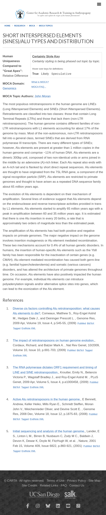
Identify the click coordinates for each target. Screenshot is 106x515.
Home (7, 26)
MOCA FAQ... (38, 86)
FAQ (64, 485)
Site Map (94, 480)
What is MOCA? (40, 82)
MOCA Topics (46, 26)
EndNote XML (29, 328)
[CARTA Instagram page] (37, 508)
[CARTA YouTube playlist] (68, 508)
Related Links (49, 485)
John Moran (43, 96)
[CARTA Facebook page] (27, 508)
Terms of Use (56, 480)
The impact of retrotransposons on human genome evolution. (53, 340)
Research (19, 26)
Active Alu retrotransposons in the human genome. (47, 399)
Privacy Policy (76, 480)
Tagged (16, 328)
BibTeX (90, 323)
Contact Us (76, 485)
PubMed (82, 323)
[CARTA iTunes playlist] (78, 505)
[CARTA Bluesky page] (48, 508)
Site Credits (29, 485)
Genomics (9, 88)
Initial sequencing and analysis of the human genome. (49, 431)
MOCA (32, 26)
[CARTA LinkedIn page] (58, 508)
